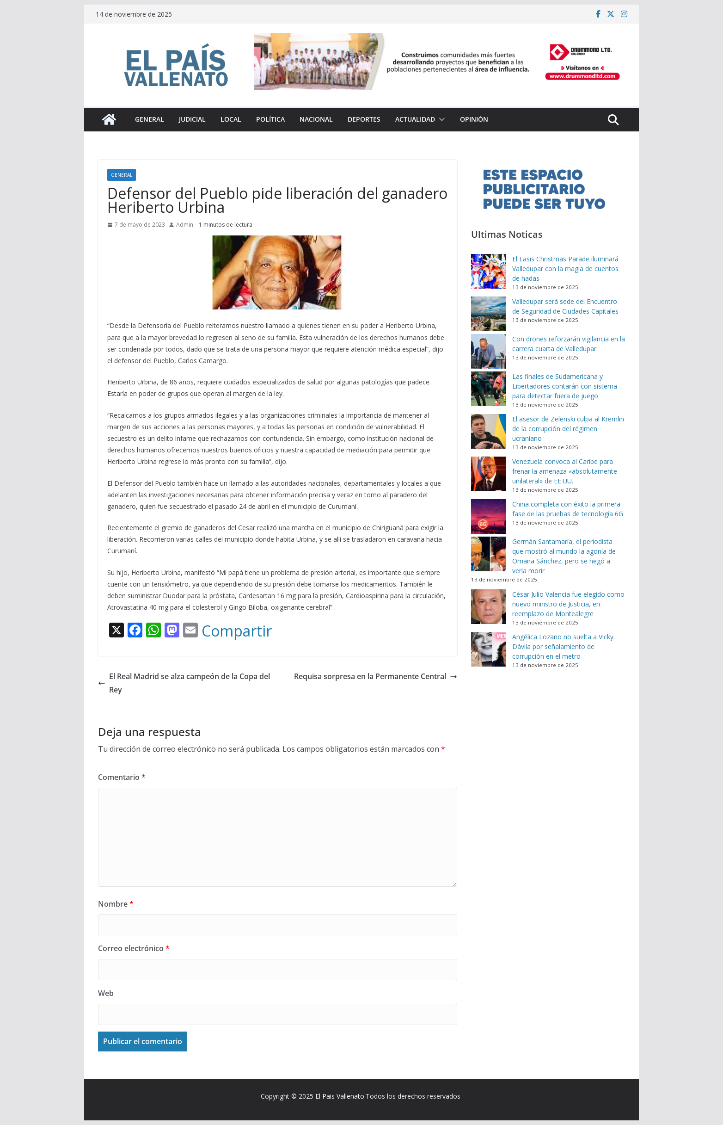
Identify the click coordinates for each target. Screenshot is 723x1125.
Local (231, 119)
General (149, 119)
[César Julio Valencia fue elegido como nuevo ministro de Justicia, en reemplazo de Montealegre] (488, 606)
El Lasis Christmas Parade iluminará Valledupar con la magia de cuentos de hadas (565, 268)
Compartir (237, 631)
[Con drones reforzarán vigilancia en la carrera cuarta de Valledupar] (488, 351)
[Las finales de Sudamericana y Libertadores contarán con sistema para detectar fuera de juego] (488, 388)
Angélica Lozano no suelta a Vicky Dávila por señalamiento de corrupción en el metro (562, 646)
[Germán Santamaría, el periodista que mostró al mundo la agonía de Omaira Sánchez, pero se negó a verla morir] (488, 554)
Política (270, 119)
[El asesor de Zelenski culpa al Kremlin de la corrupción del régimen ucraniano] (488, 431)
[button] (440, 119)
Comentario (122, 777)
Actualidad (415, 119)
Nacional (316, 119)
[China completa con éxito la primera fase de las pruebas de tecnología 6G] (488, 516)
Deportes (364, 119)
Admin (184, 225)
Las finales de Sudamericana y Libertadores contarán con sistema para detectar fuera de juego (564, 386)
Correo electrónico (134, 948)
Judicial (192, 119)
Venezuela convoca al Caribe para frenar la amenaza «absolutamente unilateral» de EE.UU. (564, 471)
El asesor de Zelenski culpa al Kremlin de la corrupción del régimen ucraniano (568, 428)
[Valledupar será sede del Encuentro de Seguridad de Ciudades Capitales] (488, 314)
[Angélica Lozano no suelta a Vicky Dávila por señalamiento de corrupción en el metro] (488, 649)
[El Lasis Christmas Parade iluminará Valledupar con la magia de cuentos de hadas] (488, 271)
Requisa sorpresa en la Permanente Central (375, 676)
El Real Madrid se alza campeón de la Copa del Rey (184, 683)
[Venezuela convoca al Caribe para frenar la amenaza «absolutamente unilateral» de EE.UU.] (488, 474)
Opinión (474, 119)
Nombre (116, 904)
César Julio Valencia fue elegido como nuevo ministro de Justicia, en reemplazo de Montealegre (568, 604)
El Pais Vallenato (339, 1096)
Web (106, 993)
